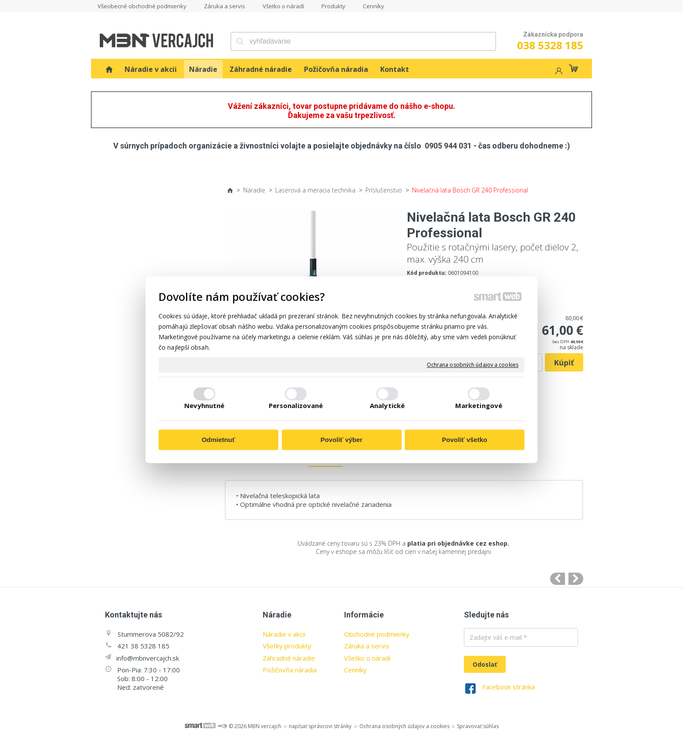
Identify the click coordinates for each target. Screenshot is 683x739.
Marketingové (478, 405)
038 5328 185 (550, 45)
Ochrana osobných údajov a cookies (472, 364)
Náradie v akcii (284, 634)
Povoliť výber (341, 440)
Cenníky (355, 669)
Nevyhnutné (204, 405)
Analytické (387, 405)
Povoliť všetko (464, 440)
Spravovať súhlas (478, 726)
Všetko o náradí (367, 658)
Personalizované (296, 405)
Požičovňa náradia (290, 669)
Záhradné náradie (289, 658)
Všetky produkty (287, 645)
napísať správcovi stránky (320, 726)
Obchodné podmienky (376, 634)
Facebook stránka (508, 686)
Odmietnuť (218, 440)
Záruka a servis (366, 645)
